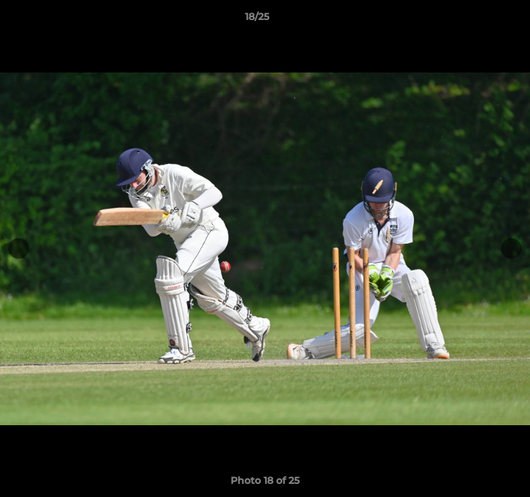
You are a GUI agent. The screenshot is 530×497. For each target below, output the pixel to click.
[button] (480, 20)
